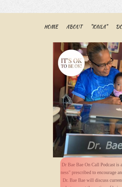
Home (51, 26)
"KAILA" (99, 26)
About (74, 26)
